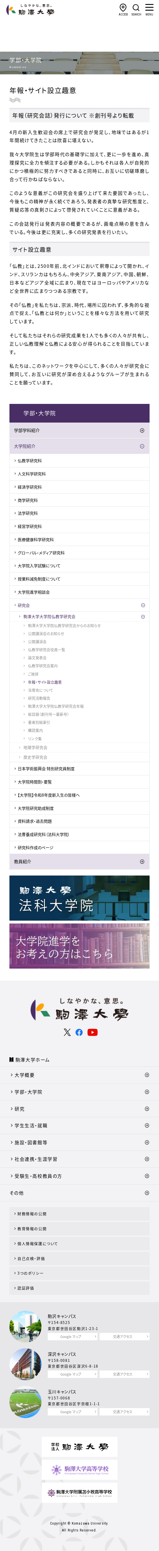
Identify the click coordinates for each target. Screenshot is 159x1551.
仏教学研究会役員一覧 (46, 649)
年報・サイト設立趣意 (45, 682)
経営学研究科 (30, 526)
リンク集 (35, 738)
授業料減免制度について (39, 579)
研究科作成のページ (35, 847)
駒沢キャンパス (62, 1316)
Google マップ (70, 1336)
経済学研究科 (30, 487)
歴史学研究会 (35, 757)
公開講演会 (37, 641)
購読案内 (35, 730)
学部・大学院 (29, 1091)
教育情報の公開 (32, 1228)
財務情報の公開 (32, 1213)
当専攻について (40, 690)
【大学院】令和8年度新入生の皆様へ (49, 795)
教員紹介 (22, 861)
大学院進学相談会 (34, 592)
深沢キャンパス (62, 1354)
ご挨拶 (33, 674)
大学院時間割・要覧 (35, 782)
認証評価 (25, 1288)
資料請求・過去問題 (35, 821)
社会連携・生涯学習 (36, 1158)
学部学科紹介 (27, 430)
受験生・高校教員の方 (38, 1175)
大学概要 (25, 1074)
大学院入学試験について (39, 565)
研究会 (24, 605)
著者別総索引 (39, 722)
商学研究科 (28, 500)
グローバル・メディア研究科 (41, 552)
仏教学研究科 (30, 460)
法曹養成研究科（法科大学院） (44, 834)
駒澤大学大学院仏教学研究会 (49, 616)
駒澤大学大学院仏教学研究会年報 (56, 706)
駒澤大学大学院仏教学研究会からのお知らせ (64, 625)
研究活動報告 (39, 698)
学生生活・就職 (31, 1125)
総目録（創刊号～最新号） (48, 714)
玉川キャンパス (62, 1392)
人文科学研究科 (32, 474)
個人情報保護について (37, 1243)
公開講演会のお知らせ (46, 633)
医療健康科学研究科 (36, 539)
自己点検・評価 (31, 1258)
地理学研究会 (35, 747)
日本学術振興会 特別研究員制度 (46, 768)
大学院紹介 (24, 446)
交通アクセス (122, 1336)
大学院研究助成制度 (36, 808)
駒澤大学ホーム (32, 1059)
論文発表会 (37, 657)
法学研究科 (28, 513)
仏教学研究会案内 (43, 665)
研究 (20, 1108)
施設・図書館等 (31, 1142)
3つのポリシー (30, 1273)
